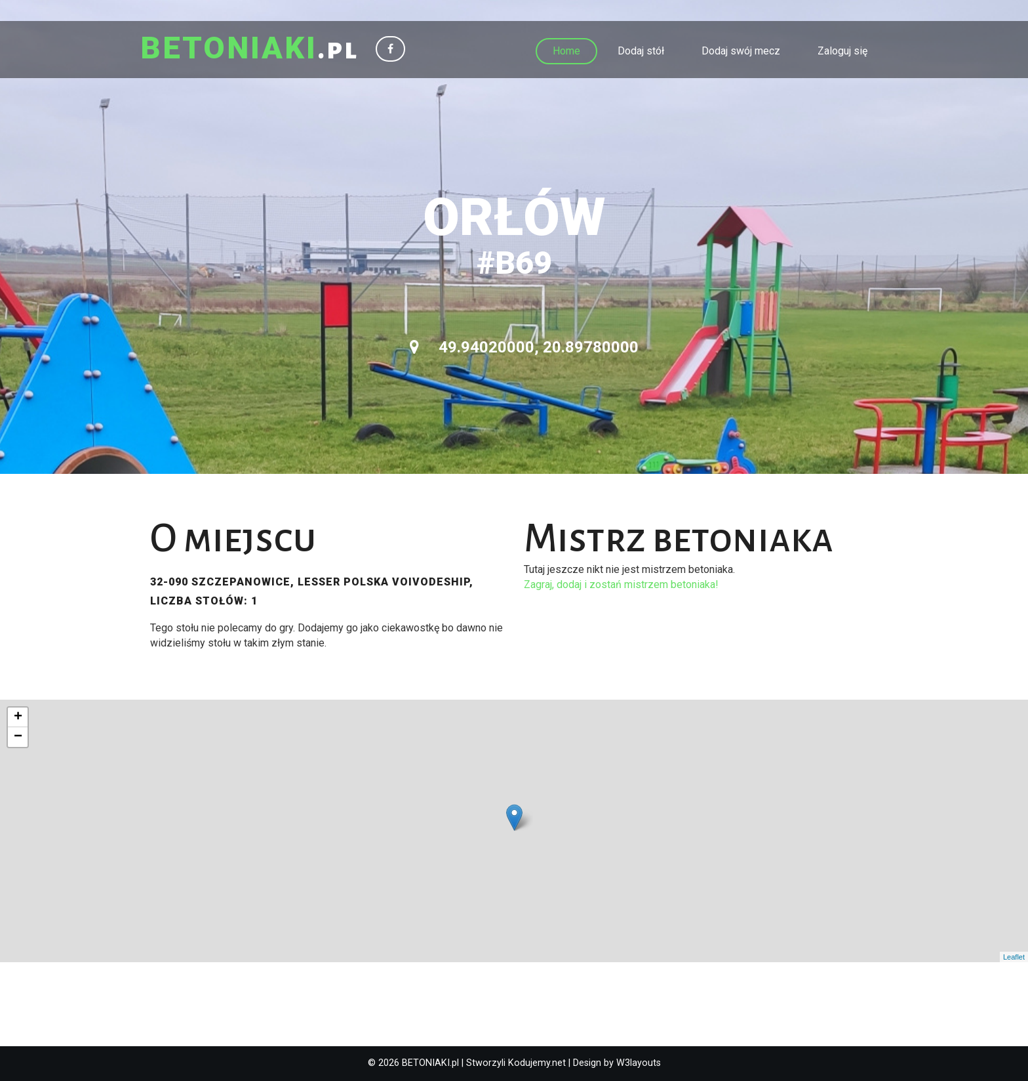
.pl (249, 49)
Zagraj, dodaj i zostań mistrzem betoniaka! (621, 584)
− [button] (18, 737)
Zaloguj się (842, 51)
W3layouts (638, 1063)
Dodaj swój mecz (741, 51)
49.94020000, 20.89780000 (524, 347)
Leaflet (1014, 957)
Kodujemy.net (537, 1063)
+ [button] (18, 717)
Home (566, 51)
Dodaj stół (641, 51)
